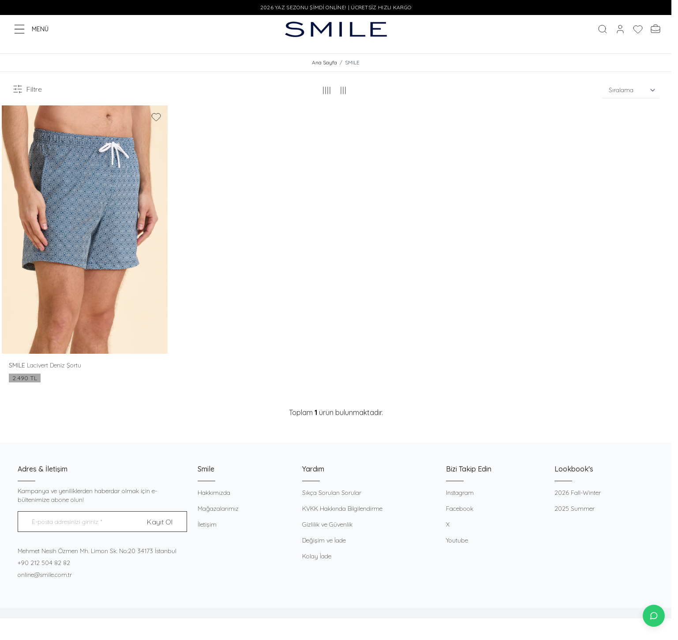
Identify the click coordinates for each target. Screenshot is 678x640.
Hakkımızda (214, 493)
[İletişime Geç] (654, 616)
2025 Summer (574, 509)
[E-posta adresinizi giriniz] (102, 522)
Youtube (457, 541)
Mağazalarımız (218, 509)
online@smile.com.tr (45, 575)
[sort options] (630, 91)
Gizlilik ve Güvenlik (327, 525)
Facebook (459, 509)
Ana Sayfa (324, 63)
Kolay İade (316, 557)
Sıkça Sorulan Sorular (331, 493)
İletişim (207, 525)
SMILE (18, 366)
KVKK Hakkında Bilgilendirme (342, 509)
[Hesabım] (620, 29)
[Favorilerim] (638, 29)
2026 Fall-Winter (577, 493)
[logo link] (336, 29)
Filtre (27, 89)
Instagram (460, 493)
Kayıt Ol (159, 522)
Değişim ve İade (324, 541)
